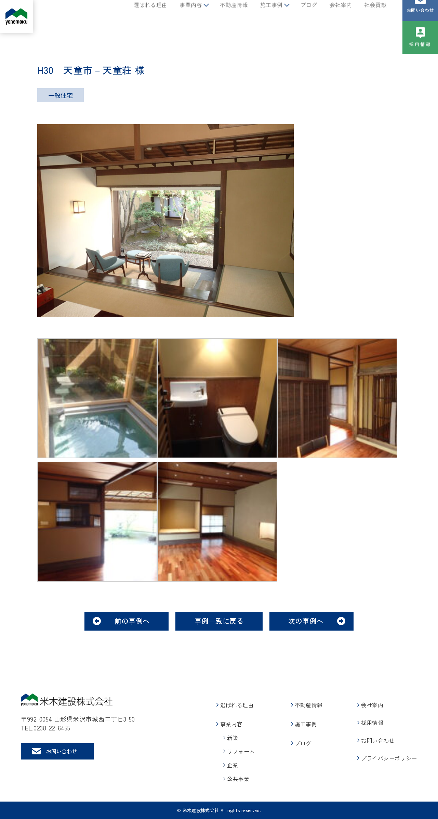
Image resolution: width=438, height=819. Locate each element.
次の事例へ (305, 621)
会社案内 (341, 16)
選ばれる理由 (150, 16)
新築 (232, 738)
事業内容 (191, 16)
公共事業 (238, 779)
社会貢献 (375, 16)
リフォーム (241, 751)
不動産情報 (234, 16)
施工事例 (271, 16)
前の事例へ (132, 621)
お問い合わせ (420, 21)
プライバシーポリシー (389, 758)
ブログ (309, 16)
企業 (232, 765)
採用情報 (420, 56)
